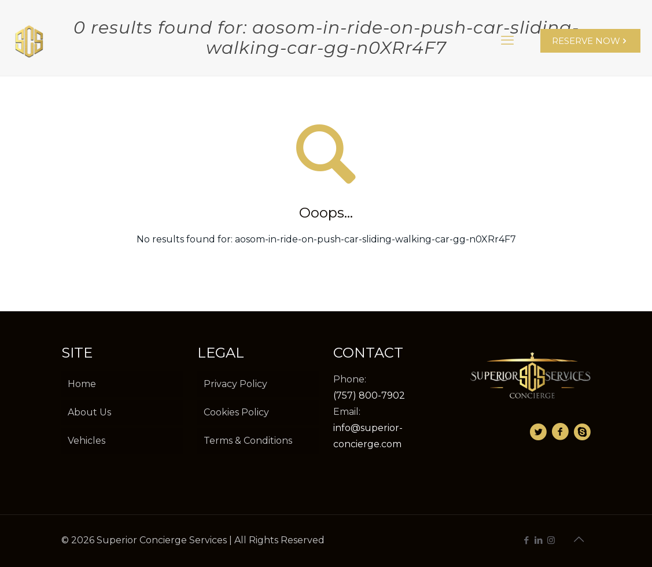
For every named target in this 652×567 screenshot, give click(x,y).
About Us (89, 412)
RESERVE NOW (590, 41)
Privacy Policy (235, 383)
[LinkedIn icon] (539, 540)
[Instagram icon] (551, 540)
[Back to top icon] (579, 539)
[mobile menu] (507, 40)
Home (82, 383)
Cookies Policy (236, 412)
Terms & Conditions (248, 440)
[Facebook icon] (526, 540)
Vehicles (86, 440)
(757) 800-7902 (369, 395)
